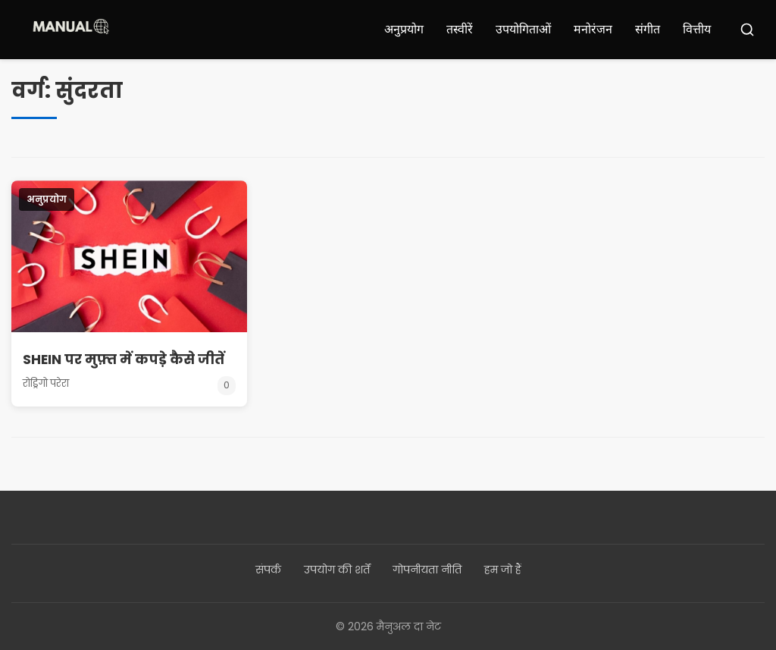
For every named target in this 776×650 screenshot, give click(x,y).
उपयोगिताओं (523, 29)
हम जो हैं (502, 569)
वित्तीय (697, 29)
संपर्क (268, 569)
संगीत (647, 29)
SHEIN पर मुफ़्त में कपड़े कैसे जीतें (124, 359)
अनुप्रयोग (404, 29)
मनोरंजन (593, 29)
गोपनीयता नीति (427, 569)
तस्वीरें (459, 29)
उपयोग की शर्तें (337, 569)
